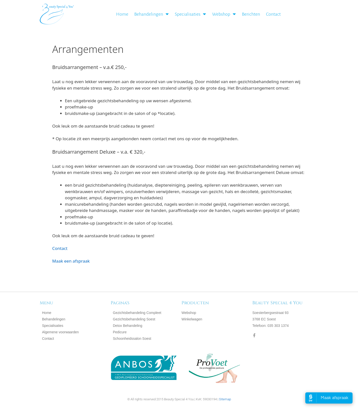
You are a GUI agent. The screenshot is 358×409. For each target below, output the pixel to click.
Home (122, 14)
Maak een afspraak (71, 261)
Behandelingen (151, 14)
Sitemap (225, 399)
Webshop (224, 14)
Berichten (251, 14)
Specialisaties (190, 14)
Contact (273, 14)
